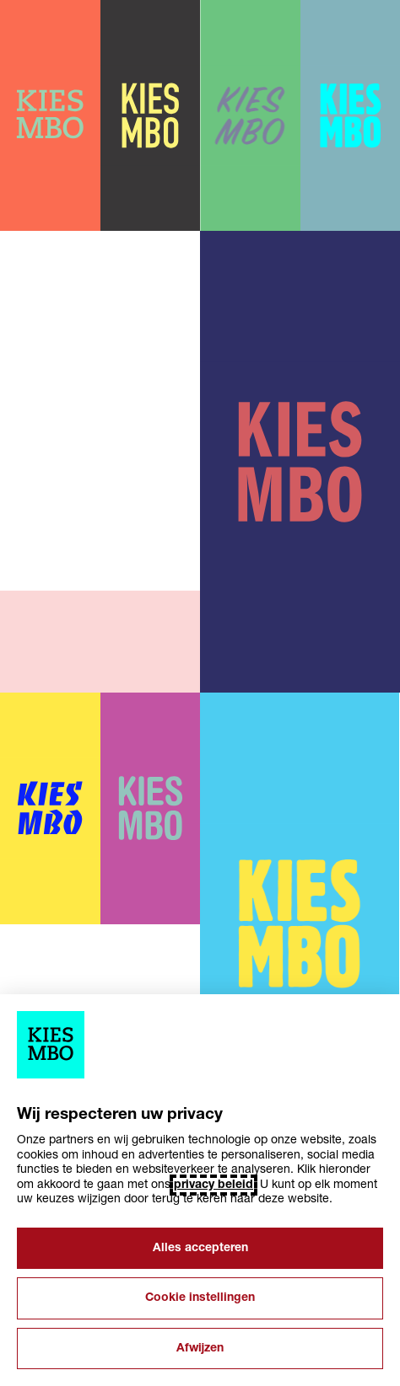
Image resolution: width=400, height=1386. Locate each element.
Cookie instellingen (200, 1298)
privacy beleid (213, 1185)
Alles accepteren (200, 1248)
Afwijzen (200, 1348)
